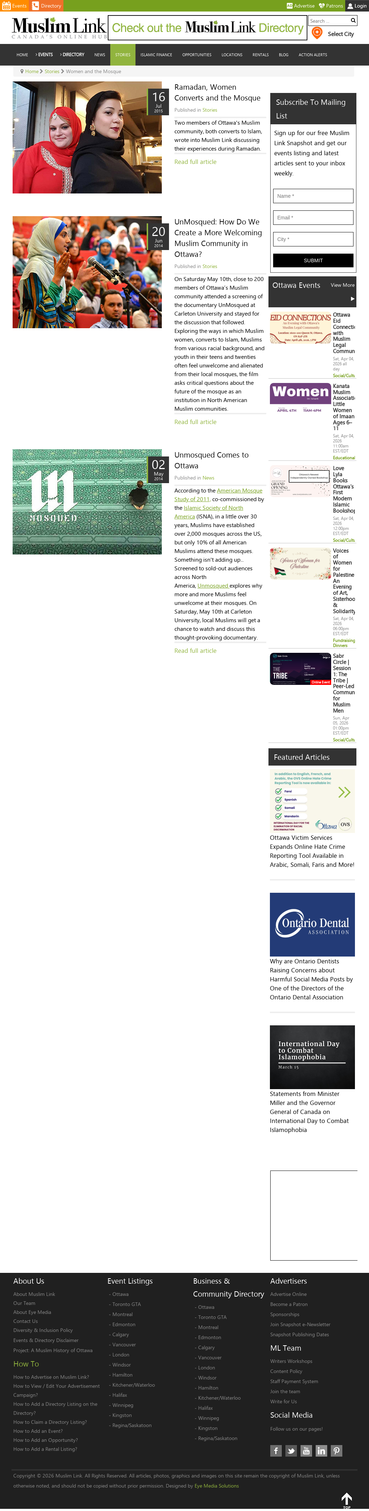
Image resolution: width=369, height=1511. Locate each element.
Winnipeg (122, 1405)
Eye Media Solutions (217, 1485)
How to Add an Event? (38, 1431)
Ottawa (120, 1294)
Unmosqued (213, 585)
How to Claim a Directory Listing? (50, 1422)
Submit (313, 260)
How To (26, 1363)
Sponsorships (284, 1314)
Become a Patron (289, 1304)
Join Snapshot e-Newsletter (300, 1324)
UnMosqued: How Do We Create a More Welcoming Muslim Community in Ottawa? (218, 237)
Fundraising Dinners (344, 642)
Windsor (121, 1364)
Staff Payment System (294, 1381)
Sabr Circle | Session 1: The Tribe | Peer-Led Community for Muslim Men (346, 683)
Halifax (119, 1395)
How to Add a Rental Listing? (45, 1449)
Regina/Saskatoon (132, 1425)
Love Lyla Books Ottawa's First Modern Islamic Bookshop (345, 489)
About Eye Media (32, 1312)
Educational (344, 458)
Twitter (291, 1451)
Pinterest (336, 1451)
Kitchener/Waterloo (133, 1385)
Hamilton (122, 1374)
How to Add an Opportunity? (45, 1440)
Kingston (122, 1415)
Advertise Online (288, 1294)
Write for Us (283, 1401)
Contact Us (25, 1321)
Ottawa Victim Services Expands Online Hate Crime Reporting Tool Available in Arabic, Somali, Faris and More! (312, 851)
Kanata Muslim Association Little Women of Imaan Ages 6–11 (346, 407)
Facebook (276, 1451)
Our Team (24, 1303)
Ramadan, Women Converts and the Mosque (217, 92)
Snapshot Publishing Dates (299, 1334)
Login (357, 5)
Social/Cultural (347, 376)
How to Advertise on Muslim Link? (51, 1377)
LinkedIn (321, 1451)
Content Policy (286, 1371)
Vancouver (124, 1344)
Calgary (120, 1334)
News (208, 477)
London (120, 1354)
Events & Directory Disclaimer (46, 1340)
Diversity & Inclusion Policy (43, 1330)
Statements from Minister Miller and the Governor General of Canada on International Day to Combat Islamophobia (309, 1111)
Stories (210, 109)
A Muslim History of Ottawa (62, 1350)
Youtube (306, 1451)
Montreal (122, 1314)
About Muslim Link (34, 1294)
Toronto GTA (126, 1304)
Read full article (195, 161)
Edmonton (123, 1324)
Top (347, 1501)
